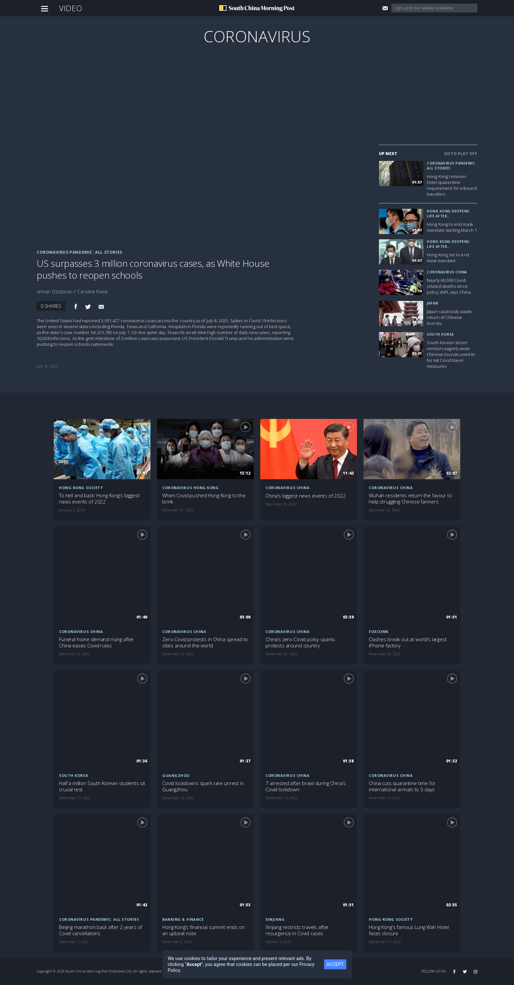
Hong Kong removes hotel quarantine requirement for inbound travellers (452, 185)
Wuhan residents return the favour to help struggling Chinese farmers (410, 498)
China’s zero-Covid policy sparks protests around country (300, 642)
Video (71, 8)
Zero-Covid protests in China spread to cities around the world (205, 642)
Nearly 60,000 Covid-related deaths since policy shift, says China (449, 286)
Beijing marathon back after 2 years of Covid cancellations (100, 930)
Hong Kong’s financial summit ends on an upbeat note (203, 930)
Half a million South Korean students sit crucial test (102, 786)
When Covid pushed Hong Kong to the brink (204, 498)
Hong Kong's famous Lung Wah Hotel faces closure (409, 930)
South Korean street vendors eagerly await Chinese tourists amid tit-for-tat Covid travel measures (451, 354)
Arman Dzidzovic (54, 291)
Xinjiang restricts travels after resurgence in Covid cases (297, 930)
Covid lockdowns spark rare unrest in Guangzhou (203, 786)
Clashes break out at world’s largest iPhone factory (408, 642)
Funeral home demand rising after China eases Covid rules (96, 642)
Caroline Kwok (92, 291)
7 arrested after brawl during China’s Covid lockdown (306, 786)
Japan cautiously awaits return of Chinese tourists (449, 317)
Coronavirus (257, 36)
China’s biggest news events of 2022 (306, 496)
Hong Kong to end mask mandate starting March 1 (452, 227)
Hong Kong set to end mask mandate (448, 258)
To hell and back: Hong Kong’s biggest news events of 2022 (99, 498)
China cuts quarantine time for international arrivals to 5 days (402, 786)
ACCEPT (339, 964)
